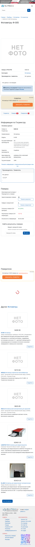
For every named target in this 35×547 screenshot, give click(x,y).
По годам (23, 530)
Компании (7, 523)
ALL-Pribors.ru (7, 6)
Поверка (15, 113)
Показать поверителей (25, 205)
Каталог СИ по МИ (26, 521)
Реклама (7, 539)
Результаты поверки (10, 535)
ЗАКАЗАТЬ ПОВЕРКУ (23, 104)
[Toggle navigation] (32, 6)
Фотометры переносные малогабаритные (14, 372)
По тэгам (23, 528)
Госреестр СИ (8, 526)
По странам (24, 523)
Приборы (7, 521)
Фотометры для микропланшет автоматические (16, 483)
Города (7, 525)
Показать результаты (26, 199)
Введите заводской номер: (15, 227)
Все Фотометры (7, 501)
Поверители (25, 113)
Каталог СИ (24, 519)
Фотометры (13, 307)
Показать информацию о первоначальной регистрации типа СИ (17, 165)
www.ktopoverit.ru (23, 100)
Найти (26, 233)
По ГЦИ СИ (24, 525)
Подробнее (30, 346)
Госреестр (6, 113)
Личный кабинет (9, 537)
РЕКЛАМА (31, 97)
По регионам (24, 526)
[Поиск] (13, 10)
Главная (7, 519)
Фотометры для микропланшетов (14, 445)
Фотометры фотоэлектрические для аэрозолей (15, 408)
